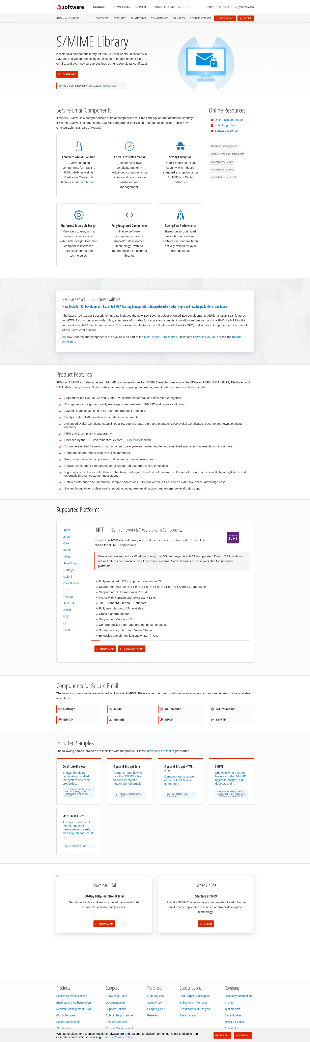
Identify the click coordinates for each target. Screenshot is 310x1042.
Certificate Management (224, 146)
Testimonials (232, 1009)
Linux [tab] (67, 629)
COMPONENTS (159, 18)
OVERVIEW (101, 18)
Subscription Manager (193, 1002)
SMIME (116, 719)
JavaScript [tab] (70, 563)
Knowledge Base (226, 125)
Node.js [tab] (68, 570)
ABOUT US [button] (184, 6)
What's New (109, 85)
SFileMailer (170, 709)
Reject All (222, 1035)
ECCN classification (136, 440)
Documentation (200, 18)
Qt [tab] (65, 623)
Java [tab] (66, 536)
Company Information (238, 996)
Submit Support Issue (119, 1015)
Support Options (116, 1009)
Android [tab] (68, 603)
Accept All (243, 1035)
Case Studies (233, 1015)
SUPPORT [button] (140, 6)
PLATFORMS (138, 18)
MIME (115, 709)
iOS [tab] (65, 616)
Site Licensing (188, 1015)
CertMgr (66, 709)
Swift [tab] (66, 556)
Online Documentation (229, 119)
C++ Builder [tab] (71, 583)
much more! (88, 182)
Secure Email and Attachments (227, 154)
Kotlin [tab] (67, 609)
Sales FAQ (154, 1002)
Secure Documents (68, 1021)
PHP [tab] (66, 590)
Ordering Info (155, 996)
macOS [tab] (68, 550)
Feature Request (116, 1021)
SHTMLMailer (223, 709)
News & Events (234, 1021)
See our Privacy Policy (118, 1037)
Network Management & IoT (73, 1009)
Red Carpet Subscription (160, 337)
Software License (226, 130)
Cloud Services (65, 1015)
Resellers (153, 1015)
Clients (229, 1002)
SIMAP (65, 719)
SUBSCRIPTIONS (163, 6)
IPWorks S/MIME (67, 18)
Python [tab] (68, 596)
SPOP (166, 719)
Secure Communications (71, 996)
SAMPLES (179, 18)
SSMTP (218, 719)
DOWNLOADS (121, 6)
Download (225, 18)
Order (245, 18)
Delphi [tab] (67, 576)
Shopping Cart (156, 1009)
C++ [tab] (66, 543)
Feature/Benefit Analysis (195, 1009)
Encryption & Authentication (73, 1002)
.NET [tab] (66, 530)
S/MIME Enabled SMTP (224, 177)
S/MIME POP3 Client (222, 169)
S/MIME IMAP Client (222, 161)
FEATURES (120, 18)
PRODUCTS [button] (98, 6)
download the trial (159, 751)
